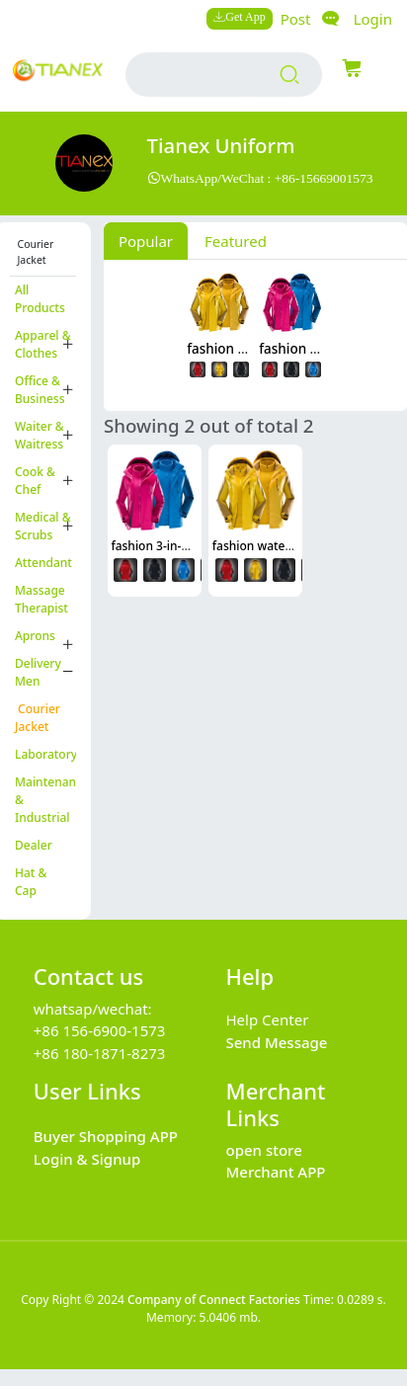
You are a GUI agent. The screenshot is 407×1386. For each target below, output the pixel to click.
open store (264, 1150)
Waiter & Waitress (39, 435)
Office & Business (40, 389)
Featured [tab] (235, 241)
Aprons (35, 635)
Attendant (43, 562)
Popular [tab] (146, 241)
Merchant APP (276, 1172)
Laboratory (45, 754)
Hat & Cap (30, 881)
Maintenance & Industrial (45, 800)
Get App (245, 16)
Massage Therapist (41, 599)
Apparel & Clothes (43, 344)
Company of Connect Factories (213, 1299)
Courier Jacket (37, 717)
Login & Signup (87, 1159)
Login (373, 19)
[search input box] (205, 74)
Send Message (277, 1042)
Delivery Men (38, 672)
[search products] (290, 75)
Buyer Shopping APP (106, 1136)
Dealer (33, 845)
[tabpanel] (255, 332)
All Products (40, 299)
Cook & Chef (35, 480)
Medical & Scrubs (43, 526)
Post (296, 19)
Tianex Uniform (221, 145)
